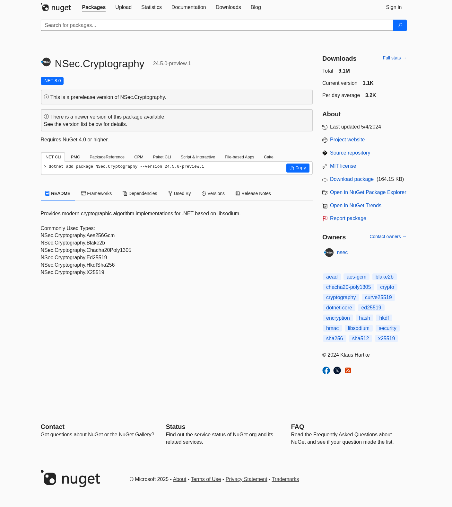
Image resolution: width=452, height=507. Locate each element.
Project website (347, 139)
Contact (53, 426)
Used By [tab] (179, 193)
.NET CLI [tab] (53, 157)
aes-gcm (356, 277)
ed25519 (371, 307)
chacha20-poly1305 (348, 287)
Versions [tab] (213, 193)
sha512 (360, 338)
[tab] (94, 7)
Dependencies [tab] (140, 193)
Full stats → (395, 57)
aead (332, 277)
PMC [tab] (75, 157)
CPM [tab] (138, 157)
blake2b (385, 277)
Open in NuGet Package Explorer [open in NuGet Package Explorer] (368, 192)
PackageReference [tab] (107, 157)
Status (176, 426)
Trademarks (285, 479)
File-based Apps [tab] (239, 157)
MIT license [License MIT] (343, 166)
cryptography (341, 297)
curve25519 (378, 297)
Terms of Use (206, 479)
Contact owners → (387, 236)
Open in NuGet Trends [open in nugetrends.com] (355, 205)
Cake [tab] (269, 157)
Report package (348, 218)
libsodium (359, 328)
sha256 (334, 338)
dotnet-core (339, 307)
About (180, 479)
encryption (338, 318)
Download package (352, 179)
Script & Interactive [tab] (198, 157)
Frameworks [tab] (96, 193)
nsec (342, 252)
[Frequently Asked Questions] (297, 426)
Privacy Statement (246, 479)
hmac (332, 328)
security (387, 328)
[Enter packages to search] (217, 25)
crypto (387, 287)
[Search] (400, 25)
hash (364, 318)
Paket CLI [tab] (162, 157)
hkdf (384, 318)
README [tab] (58, 193)
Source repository (350, 153)
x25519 (386, 338)
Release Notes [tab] (253, 193)
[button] (297, 168)
